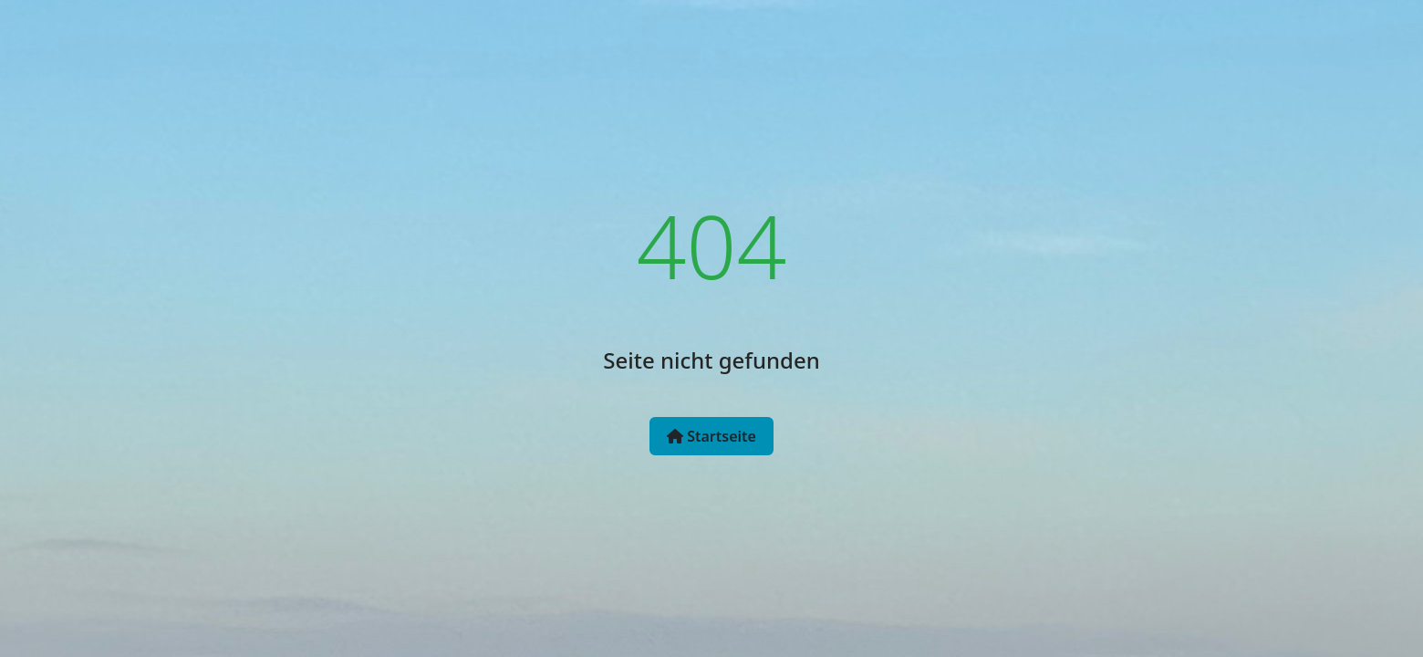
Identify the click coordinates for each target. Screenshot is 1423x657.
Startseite (711, 436)
